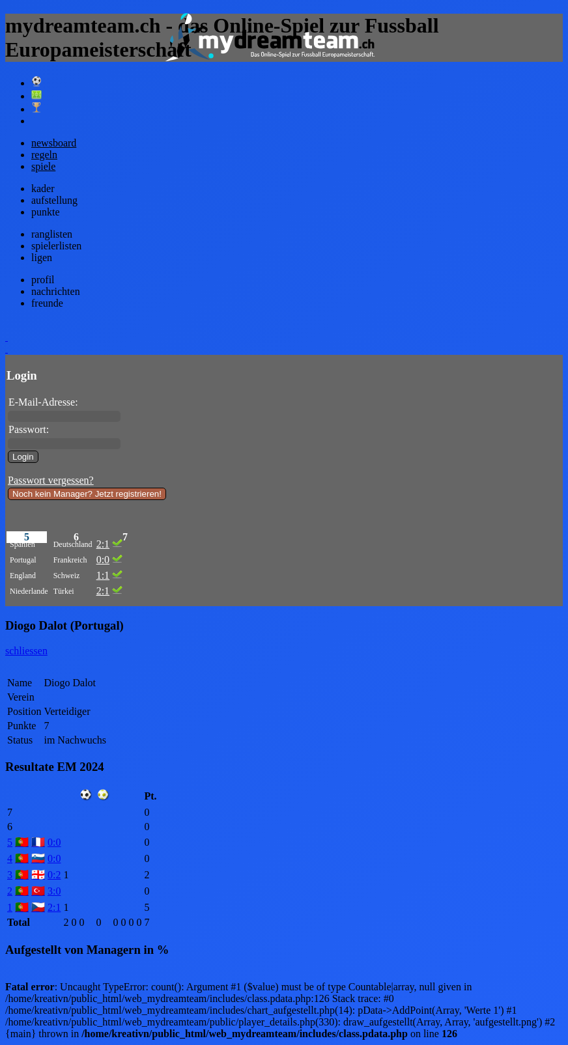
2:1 (102, 544)
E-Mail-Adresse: (43, 402)
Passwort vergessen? (51, 480)
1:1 (102, 575)
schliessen (26, 650)
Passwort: (28, 429)
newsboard (53, 142)
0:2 (54, 874)
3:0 (54, 891)
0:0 (102, 559)
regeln (44, 154)
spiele (43, 166)
